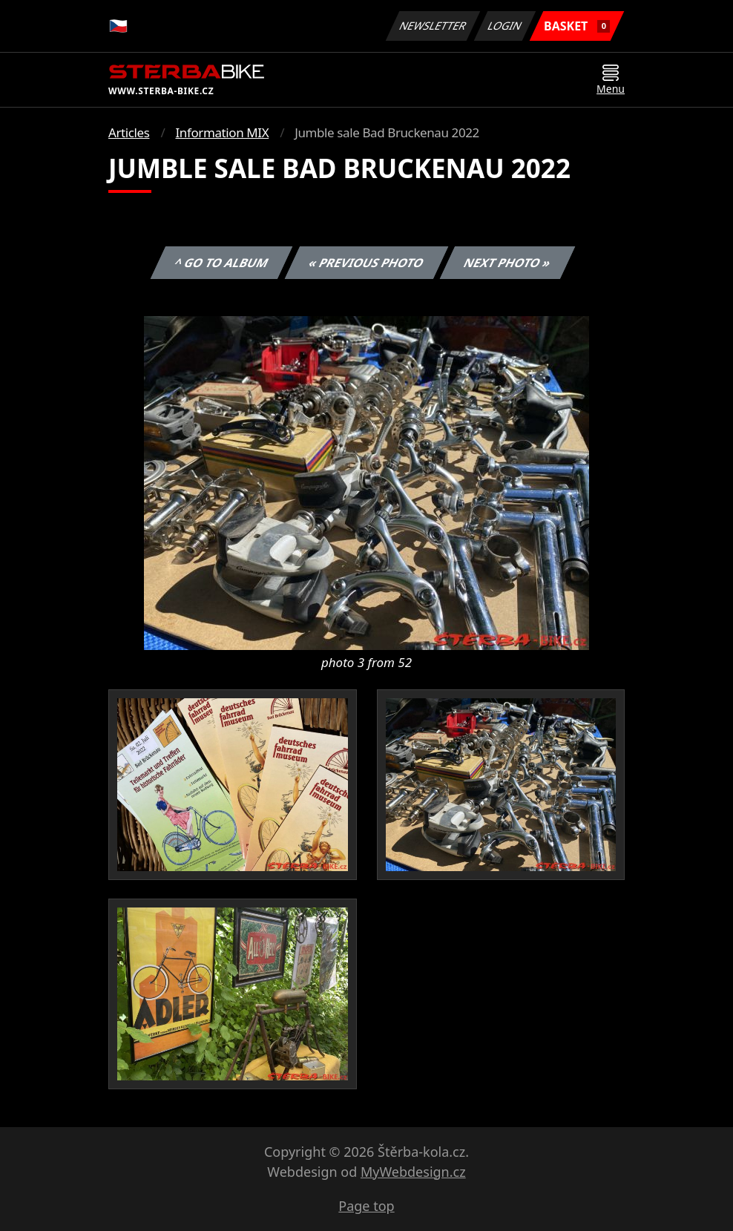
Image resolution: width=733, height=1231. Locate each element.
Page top (366, 1206)
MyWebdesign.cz (413, 1172)
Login (505, 26)
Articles (128, 132)
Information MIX (222, 132)
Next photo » (507, 263)
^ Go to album (221, 263)
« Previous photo (366, 263)
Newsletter (432, 26)
